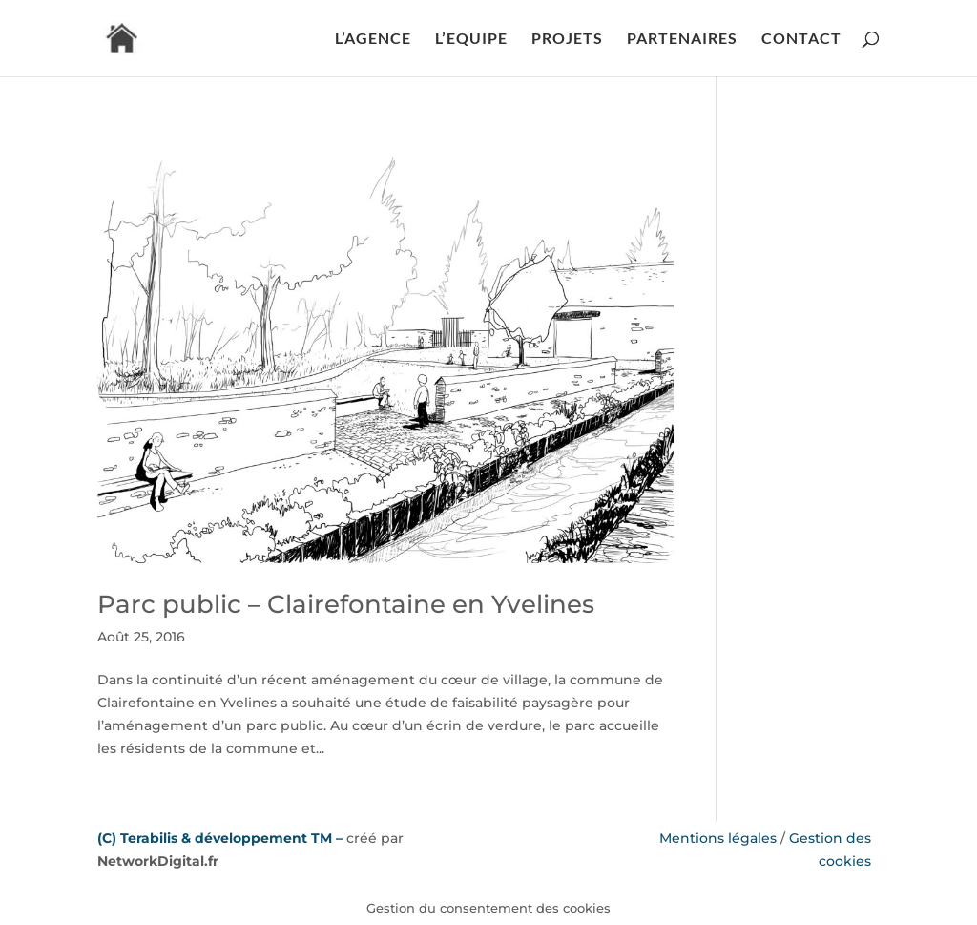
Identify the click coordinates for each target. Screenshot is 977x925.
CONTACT (801, 39)
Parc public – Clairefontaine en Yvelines (345, 604)
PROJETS (567, 39)
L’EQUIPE (471, 39)
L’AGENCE (373, 39)
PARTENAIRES (682, 39)
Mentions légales (718, 838)
